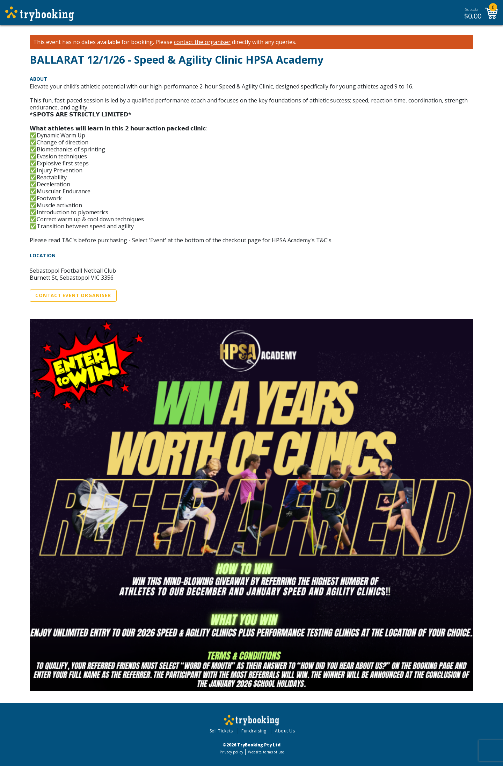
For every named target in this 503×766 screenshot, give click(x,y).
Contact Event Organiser (73, 295)
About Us (285, 731)
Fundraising (254, 731)
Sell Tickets (221, 731)
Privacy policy (231, 752)
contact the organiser (202, 42)
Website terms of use (266, 752)
